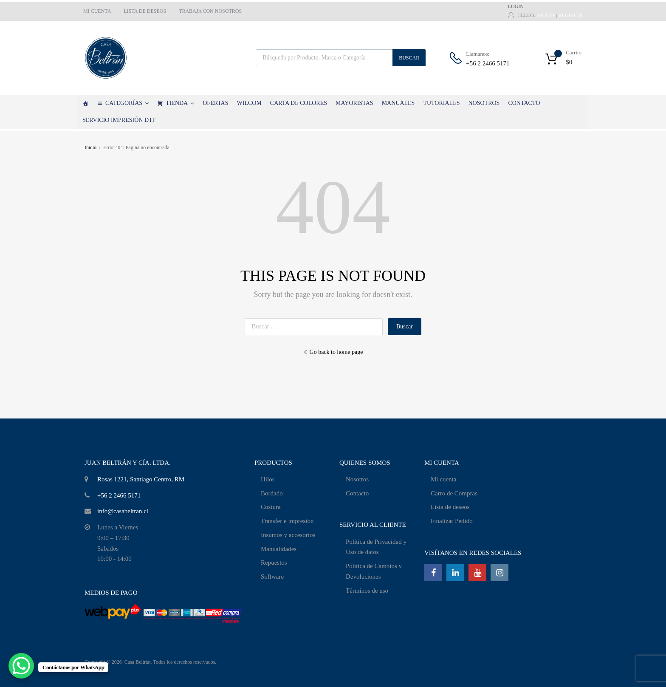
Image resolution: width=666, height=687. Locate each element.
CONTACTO (524, 103)
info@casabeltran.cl (122, 511)
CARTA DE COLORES (298, 103)
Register (571, 15)
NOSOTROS (484, 103)
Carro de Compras (454, 493)
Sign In (545, 15)
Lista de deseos (450, 506)
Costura (271, 506)
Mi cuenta (443, 479)
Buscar (409, 58)
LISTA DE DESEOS (145, 11)
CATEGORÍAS (127, 103)
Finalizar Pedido (452, 520)
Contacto (357, 493)
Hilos (268, 479)
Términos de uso (367, 590)
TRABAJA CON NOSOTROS (210, 11)
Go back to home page (333, 352)
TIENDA (180, 103)
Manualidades (278, 549)
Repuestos (274, 562)
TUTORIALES (441, 103)
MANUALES (398, 103)
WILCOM (249, 103)
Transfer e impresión (287, 520)
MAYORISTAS (354, 103)
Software (272, 576)
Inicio (90, 147)
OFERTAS (215, 103)
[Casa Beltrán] (85, 103)
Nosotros (357, 479)
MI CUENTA (97, 11)
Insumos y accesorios (288, 535)
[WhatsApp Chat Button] (21, 666)
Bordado (272, 493)
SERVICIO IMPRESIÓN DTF (118, 120)
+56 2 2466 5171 (487, 63)
